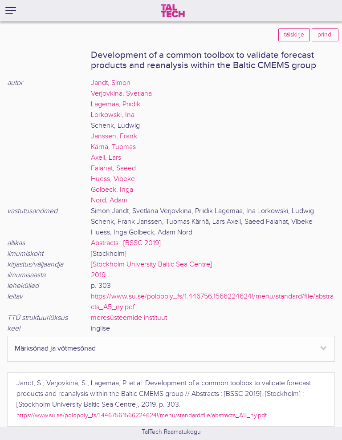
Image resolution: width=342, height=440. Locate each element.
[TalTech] (172, 11)
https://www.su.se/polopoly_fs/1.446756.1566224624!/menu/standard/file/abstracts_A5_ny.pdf (141, 415)
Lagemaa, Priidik (115, 104)
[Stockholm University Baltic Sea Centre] (151, 264)
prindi (325, 34)
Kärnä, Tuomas (113, 147)
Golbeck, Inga (112, 190)
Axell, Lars (106, 157)
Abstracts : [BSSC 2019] (126, 243)
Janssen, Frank (114, 136)
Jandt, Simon (110, 83)
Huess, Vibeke (113, 179)
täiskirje (294, 34)
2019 (98, 275)
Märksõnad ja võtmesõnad (55, 348)
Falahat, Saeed (113, 168)
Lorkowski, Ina (112, 115)
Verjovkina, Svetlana (121, 93)
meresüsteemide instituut (129, 318)
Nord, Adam (109, 200)
